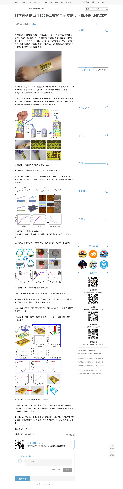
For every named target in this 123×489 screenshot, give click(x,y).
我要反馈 (71, 435)
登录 (53, 469)
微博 (82, 24)
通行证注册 (99, 362)
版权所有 (98, 373)
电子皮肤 (31, 434)
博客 (51, 2)
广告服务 (90, 358)
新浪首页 (17, 2)
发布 (67, 469)
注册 (93, 2)
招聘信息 (90, 362)
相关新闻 (21, 479)
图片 (56, 2)
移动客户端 (102, 2)
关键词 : (17, 434)
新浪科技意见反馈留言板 (88, 350)
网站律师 (90, 365)
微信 (88, 24)
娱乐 (40, 2)
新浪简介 (81, 358)
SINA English (100, 365)
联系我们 (81, 362)
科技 (45, 2)
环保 (21, 434)
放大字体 (71, 24)
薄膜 (25, 434)
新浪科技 (31, 8)
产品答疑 (81, 365)
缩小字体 (65, 24)
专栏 (62, 2)
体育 (29, 2)
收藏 (76, 24)
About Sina (99, 358)
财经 (35, 2)
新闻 (24, 2)
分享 (93, 24)
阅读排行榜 (86, 70)
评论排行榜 (101, 70)
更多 (68, 2)
